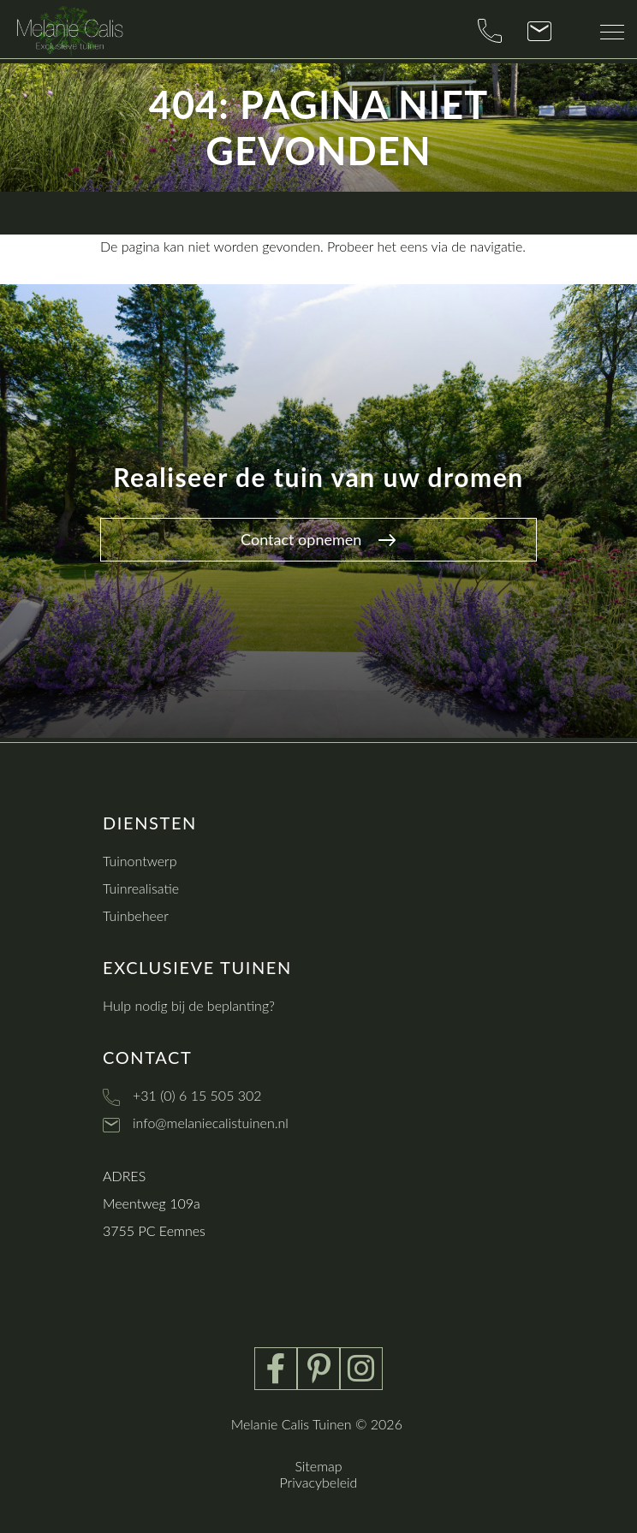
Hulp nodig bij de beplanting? (189, 1005)
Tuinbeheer (136, 915)
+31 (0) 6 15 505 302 (197, 1095)
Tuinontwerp (140, 861)
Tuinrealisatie (141, 888)
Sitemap (318, 1466)
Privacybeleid (319, 1482)
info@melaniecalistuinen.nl (211, 1122)
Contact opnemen (318, 539)
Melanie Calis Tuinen (291, 1424)
